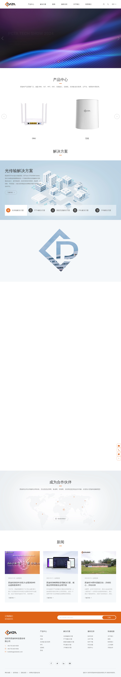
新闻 (53, 4)
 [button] (2, 38)
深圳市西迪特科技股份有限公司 (97, 672)
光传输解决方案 (68, 636)
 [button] (4, 116)
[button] (54, 61)
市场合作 (110, 647)
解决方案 (43, 4)
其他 (41, 650)
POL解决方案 (67, 644)
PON (41, 636)
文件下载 (90, 639)
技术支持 (90, 636)
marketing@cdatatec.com (15, 652)
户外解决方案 (67, 647)
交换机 (42, 647)
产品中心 (31, 4)
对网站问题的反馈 (34, 672)
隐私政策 (23, 672)
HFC (41, 644)
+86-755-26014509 (13, 646)
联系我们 (88, 4)
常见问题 (90, 644)
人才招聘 (110, 644)
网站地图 (7, 672)
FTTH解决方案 (67, 639)
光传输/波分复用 (45, 642)
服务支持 (64, 4)
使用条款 (15, 672)
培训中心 (90, 647)
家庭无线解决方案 (68, 642)
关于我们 (76, 4)
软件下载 (90, 642)
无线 (41, 639)
